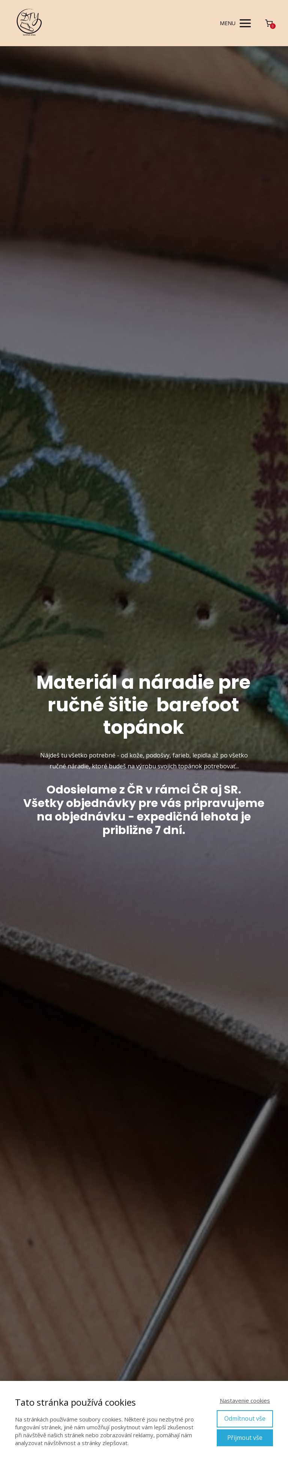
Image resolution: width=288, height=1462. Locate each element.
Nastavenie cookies (245, 1400)
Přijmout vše (244, 1437)
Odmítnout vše (245, 1418)
